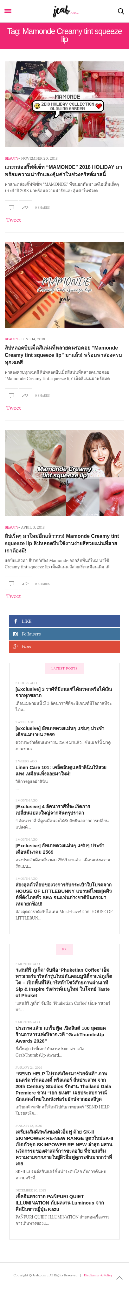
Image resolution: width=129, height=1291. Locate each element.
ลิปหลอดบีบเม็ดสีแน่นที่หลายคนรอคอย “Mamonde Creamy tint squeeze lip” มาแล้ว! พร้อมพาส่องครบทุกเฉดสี (63, 355)
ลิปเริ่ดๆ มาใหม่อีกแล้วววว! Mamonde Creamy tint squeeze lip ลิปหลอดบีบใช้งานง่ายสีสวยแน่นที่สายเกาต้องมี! (62, 543)
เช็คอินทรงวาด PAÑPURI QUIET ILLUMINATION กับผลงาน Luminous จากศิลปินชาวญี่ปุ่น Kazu (60, 1203)
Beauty (11, 158)
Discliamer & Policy (98, 1275)
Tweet (13, 220)
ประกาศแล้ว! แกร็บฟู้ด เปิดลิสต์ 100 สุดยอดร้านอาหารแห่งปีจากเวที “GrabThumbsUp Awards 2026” (61, 1034)
